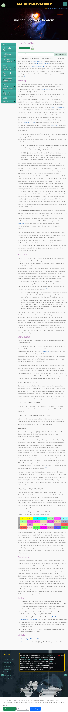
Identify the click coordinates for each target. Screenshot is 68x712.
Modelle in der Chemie (9, 54)
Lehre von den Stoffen (9, 49)
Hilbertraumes (44, 351)
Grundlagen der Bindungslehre (9, 79)
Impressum (7, 663)
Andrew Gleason (55, 243)
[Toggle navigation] (65, 4)
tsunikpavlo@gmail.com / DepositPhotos (58, 8)
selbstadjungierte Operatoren (31, 373)
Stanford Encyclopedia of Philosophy (54, 642)
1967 (62, 74)
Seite (51, 661)
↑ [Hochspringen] (21, 601)
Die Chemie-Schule (34, 4)
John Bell (36, 102)
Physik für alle (8, 679)
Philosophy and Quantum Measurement (33, 639)
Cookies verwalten (9, 659)
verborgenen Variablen (42, 64)
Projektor (43, 475)
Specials (9, 101)
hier (36, 663)
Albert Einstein (45, 89)
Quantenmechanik (25, 48)
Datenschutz (8, 666)
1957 (23, 245)
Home (5, 44)
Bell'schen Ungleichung (38, 66)
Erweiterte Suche (60, 54)
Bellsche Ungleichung (58, 107)
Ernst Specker (50, 74)
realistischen (22, 87)
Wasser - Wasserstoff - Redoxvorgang (9, 67)
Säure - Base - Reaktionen (9, 93)
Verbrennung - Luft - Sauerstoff (9, 60)
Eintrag (23, 642)
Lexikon (9, 97)
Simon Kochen (38, 74)
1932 (26, 223)
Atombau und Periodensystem (9, 74)
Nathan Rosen (22, 92)
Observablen (55, 125)
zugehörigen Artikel (29, 123)
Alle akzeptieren (9, 709)
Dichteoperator (47, 368)
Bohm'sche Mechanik (53, 150)
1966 (42, 245)
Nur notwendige (23, 709)
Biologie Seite (8, 675)
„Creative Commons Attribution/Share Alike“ (36, 659)
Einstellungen (35, 709)
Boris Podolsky (55, 89)
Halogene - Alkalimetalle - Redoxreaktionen (9, 86)
